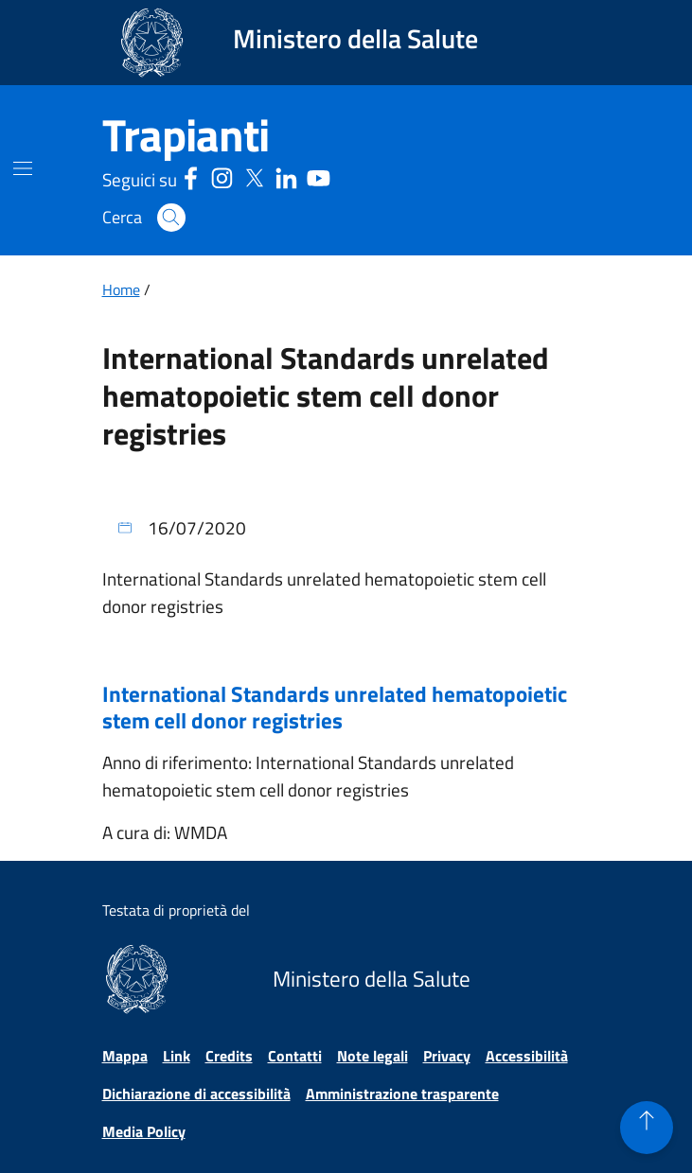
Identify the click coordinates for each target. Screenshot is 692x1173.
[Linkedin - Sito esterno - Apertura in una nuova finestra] (286, 176)
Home (121, 289)
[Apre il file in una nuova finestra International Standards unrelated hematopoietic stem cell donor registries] (346, 715)
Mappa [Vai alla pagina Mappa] (125, 1055)
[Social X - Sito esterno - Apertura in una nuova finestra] (254, 176)
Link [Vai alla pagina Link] (176, 1055)
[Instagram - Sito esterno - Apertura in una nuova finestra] (222, 176)
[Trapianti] (185, 135)
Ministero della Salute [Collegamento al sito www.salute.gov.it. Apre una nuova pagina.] (355, 38)
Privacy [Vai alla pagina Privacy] (446, 1055)
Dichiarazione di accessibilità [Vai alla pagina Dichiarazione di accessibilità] (196, 1093)
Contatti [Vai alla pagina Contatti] (295, 1055)
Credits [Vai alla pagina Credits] (229, 1055)
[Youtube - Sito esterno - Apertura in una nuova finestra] (318, 176)
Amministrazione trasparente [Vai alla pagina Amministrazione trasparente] (402, 1093)
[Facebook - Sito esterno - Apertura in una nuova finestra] (190, 176)
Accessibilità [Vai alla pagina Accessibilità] (527, 1055)
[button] (171, 217)
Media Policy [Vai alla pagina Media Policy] (144, 1131)
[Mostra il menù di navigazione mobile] (22, 168)
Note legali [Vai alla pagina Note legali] (372, 1055)
